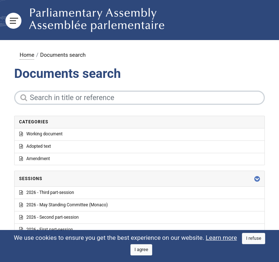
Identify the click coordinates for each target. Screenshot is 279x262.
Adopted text (35, 146)
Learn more (221, 237)
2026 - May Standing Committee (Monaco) (63, 204)
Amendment (34, 158)
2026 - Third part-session (46, 192)
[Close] (253, 238)
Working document (41, 133)
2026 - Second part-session (49, 217)
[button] (257, 179)
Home (27, 55)
